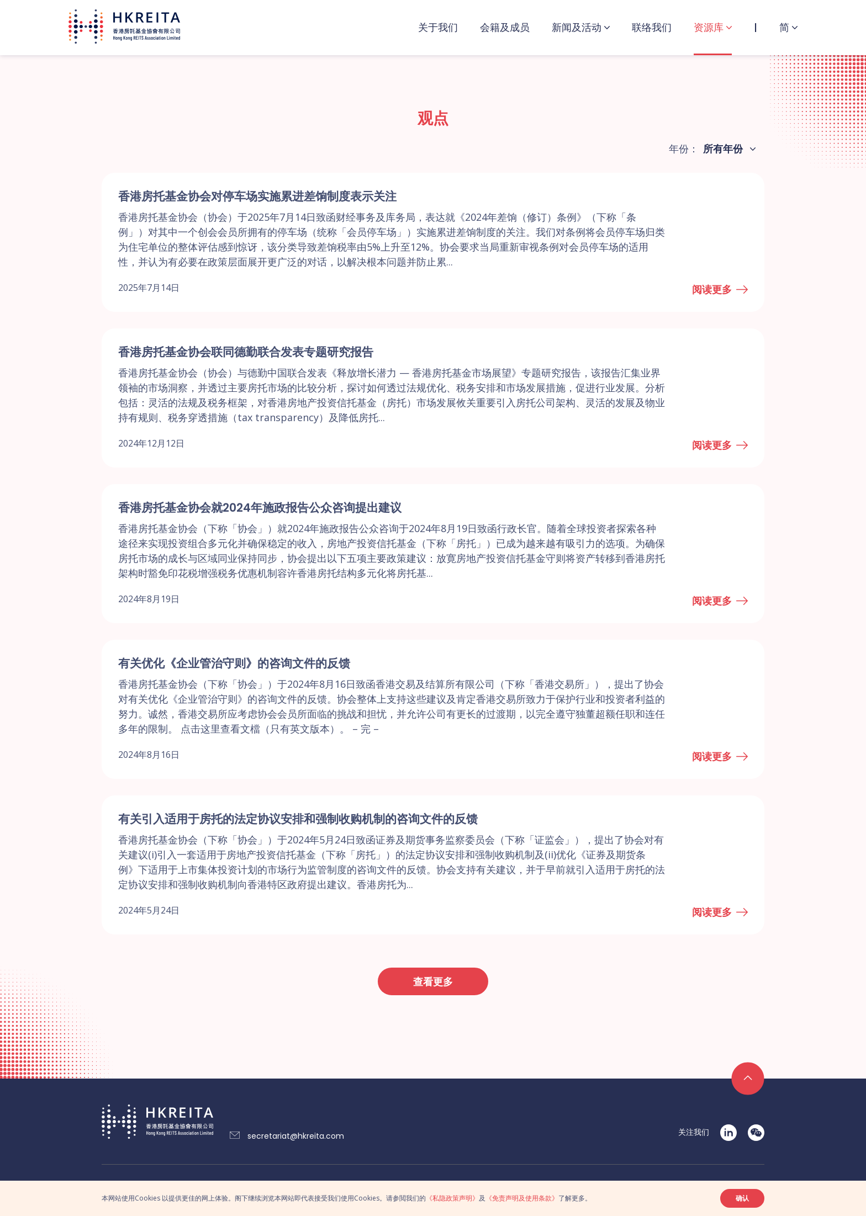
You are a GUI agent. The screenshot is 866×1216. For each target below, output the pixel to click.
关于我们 (438, 27)
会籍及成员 (505, 27)
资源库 (709, 27)
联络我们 (652, 27)
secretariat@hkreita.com (295, 1135)
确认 (742, 1198)
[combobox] (727, 149)
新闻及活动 (576, 27)
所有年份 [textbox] (723, 148)
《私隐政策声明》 (452, 1198)
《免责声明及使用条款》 (521, 1198)
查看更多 (433, 981)
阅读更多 (712, 289)
